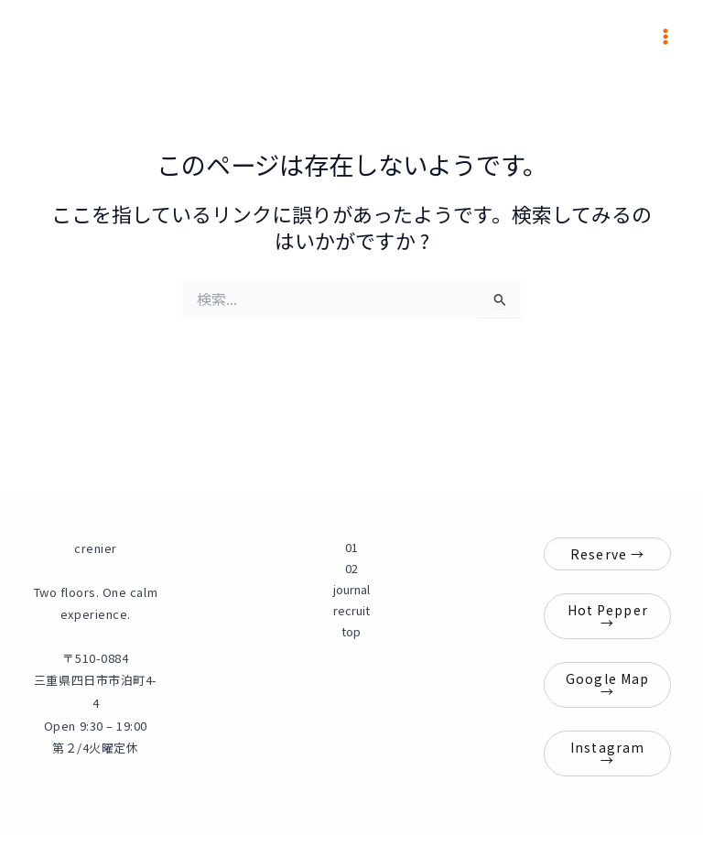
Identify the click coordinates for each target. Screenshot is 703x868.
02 (351, 568)
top (351, 631)
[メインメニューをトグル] (665, 36)
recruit (351, 610)
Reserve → (607, 554)
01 (351, 547)
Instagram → (607, 753)
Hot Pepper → (608, 616)
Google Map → (607, 684)
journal (351, 589)
